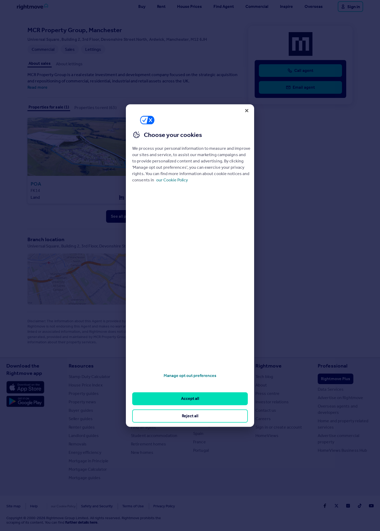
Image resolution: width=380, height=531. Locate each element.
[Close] (247, 110)
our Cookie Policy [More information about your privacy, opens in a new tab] (172, 179)
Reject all (190, 415)
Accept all (190, 398)
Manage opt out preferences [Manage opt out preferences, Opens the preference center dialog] (190, 375)
